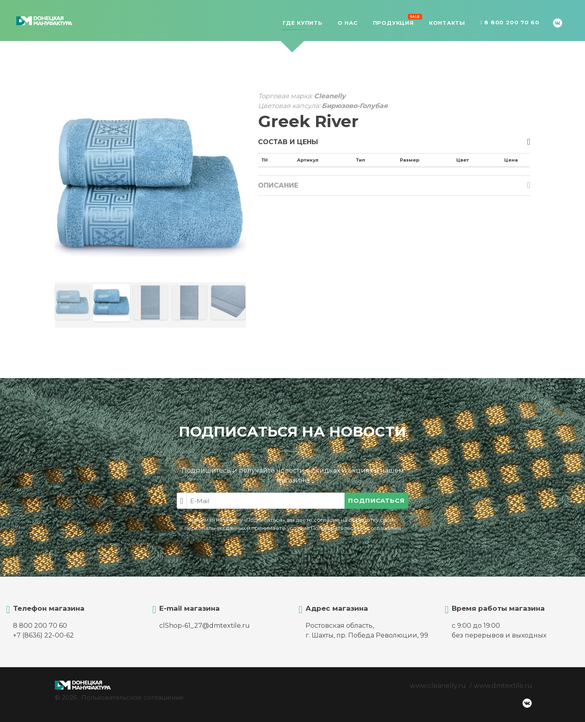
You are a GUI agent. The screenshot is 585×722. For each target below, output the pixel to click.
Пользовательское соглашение (132, 697)
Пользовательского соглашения (356, 528)
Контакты (447, 22)
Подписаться (376, 500)
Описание (278, 185)
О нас (348, 22)
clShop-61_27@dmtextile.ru (204, 625)
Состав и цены (288, 142)
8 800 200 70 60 (510, 23)
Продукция (393, 22)
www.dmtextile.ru (503, 686)
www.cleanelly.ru (438, 686)
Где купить (303, 22)
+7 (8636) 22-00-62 (43, 635)
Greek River (308, 121)
